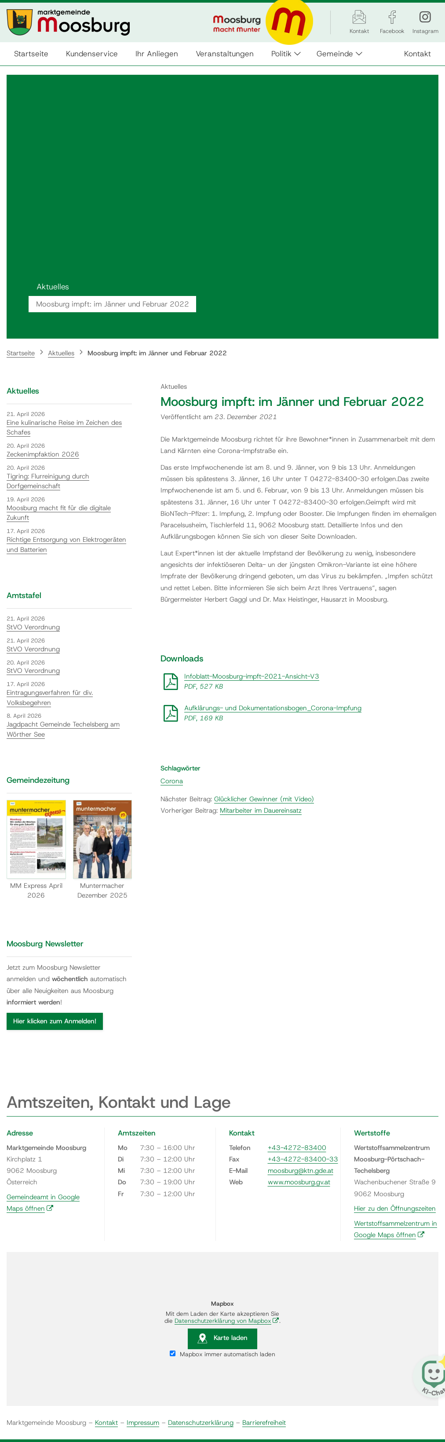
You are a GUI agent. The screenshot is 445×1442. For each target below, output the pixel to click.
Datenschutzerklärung (200, 1422)
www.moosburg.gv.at (299, 1182)
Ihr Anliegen (158, 53)
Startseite (32, 53)
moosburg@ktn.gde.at (300, 1170)
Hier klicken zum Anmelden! (54, 1021)
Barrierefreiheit (264, 1422)
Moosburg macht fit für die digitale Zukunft (59, 513)
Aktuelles (61, 353)
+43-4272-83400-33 (303, 1159)
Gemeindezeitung (38, 780)
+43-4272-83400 (297, 1147)
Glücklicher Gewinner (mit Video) (264, 799)
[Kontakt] (359, 17)
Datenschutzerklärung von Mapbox (227, 1321)
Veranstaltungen (226, 53)
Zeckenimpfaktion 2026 (43, 454)
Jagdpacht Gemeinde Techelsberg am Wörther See (63, 729)
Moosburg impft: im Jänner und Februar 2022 (157, 353)
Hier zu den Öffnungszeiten (395, 1208)
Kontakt (416, 53)
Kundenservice (93, 53)
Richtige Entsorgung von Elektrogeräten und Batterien (66, 544)
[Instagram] (425, 17)
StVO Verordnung (33, 627)
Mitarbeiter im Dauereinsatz (261, 810)
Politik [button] (283, 53)
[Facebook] (392, 17)
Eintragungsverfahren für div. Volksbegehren (50, 697)
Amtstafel (24, 595)
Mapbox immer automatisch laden (222, 1354)
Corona (171, 781)
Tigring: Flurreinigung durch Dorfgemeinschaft (48, 481)
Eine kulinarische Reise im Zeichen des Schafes (64, 427)
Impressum (143, 1422)
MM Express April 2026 (36, 850)
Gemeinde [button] (336, 53)
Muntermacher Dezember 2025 (102, 850)
